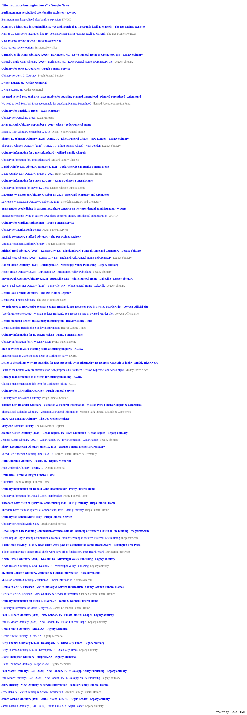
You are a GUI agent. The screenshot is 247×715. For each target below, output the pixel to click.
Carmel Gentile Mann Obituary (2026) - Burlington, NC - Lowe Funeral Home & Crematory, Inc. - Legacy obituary (72, 54)
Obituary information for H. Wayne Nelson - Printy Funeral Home (42, 334)
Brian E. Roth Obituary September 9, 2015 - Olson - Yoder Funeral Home (46, 124)
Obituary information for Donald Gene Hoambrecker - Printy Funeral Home (48, 488)
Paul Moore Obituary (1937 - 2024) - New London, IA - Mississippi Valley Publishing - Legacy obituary (64, 670)
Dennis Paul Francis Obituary (18, 299)
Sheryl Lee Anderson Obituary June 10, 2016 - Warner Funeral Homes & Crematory (53, 446)
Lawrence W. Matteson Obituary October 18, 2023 (30, 201)
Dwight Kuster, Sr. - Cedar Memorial (24, 82)
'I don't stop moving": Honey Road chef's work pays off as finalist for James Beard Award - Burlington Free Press (70, 544)
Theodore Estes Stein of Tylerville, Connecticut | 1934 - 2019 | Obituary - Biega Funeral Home (58, 502)
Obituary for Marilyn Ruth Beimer (21, 229)
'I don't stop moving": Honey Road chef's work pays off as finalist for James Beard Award (52, 551)
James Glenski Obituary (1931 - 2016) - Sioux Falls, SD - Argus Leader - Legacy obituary (55, 698)
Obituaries (7, 481)
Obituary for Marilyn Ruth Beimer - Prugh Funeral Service (37, 222)
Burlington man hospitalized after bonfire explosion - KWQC (38, 12)
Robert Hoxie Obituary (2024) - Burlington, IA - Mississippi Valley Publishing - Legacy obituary (59, 264)
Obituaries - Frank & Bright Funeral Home (28, 474)
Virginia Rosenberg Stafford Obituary (22, 243)
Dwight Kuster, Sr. (12, 89)
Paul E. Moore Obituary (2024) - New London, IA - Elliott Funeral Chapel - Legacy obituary (57, 614)
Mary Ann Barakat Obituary (17, 425)
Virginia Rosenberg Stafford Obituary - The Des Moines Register (41, 236)
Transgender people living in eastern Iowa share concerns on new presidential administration (54, 215)
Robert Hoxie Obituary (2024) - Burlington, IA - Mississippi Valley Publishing (46, 271)
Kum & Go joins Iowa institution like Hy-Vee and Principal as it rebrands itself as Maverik (53, 33)
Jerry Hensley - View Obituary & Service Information (32, 691)
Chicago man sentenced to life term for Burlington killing (34, 383)
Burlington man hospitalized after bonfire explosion (31, 19)
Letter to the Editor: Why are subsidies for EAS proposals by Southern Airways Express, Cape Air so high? (62, 369)
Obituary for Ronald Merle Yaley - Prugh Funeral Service (36, 516)
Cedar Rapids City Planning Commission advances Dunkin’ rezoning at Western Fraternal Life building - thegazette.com (75, 530)
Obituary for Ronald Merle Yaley (20, 523)
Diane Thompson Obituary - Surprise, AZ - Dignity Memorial (39, 656)
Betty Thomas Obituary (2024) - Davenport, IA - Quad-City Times (39, 649)
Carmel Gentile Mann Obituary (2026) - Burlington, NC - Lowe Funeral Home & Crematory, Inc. (57, 61)
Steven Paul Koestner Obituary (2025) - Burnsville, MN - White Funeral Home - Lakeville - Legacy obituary (67, 278)
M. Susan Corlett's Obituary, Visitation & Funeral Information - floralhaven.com (50, 572)
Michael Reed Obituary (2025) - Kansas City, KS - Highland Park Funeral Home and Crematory (56, 257)
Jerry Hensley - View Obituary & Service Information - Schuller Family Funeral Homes (55, 684)
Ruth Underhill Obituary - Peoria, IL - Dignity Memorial (36, 460)
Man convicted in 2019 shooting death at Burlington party (34, 355)
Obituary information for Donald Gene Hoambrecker (31, 495)
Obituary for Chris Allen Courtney (21, 397)
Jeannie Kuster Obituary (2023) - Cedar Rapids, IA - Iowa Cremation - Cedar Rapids (49, 439)
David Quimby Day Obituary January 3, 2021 (27, 173)
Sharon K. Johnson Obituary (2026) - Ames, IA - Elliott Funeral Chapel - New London (50, 145)
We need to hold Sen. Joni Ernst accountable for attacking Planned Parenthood (46, 103)
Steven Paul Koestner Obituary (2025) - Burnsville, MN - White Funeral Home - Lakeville (53, 285)
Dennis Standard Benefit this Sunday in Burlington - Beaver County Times (46, 320)
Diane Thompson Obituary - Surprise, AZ (25, 663)
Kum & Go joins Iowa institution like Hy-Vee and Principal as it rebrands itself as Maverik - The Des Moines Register (73, 26)
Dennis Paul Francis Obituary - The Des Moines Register (36, 292)
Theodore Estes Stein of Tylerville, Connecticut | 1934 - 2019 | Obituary (42, 509)
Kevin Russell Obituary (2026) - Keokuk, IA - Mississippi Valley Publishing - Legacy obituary (58, 558)
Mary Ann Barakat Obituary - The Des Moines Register (35, 418)
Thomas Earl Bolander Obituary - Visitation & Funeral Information (39, 411)
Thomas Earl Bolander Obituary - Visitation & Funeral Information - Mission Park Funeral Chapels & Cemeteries (71, 404)
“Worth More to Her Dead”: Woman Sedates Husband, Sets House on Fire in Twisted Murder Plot (57, 313)
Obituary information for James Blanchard (25, 159)
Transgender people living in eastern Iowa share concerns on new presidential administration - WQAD (63, 208)
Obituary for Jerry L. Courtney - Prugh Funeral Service (35, 68)
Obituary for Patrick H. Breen (18, 117)
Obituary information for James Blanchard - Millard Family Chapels (43, 152)
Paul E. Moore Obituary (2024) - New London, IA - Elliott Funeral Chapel (44, 621)
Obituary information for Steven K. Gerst (25, 187)
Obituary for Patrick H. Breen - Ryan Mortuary (30, 110)
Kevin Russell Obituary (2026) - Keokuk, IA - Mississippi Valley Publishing (45, 565)
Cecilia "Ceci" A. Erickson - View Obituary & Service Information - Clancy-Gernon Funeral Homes (62, 586)
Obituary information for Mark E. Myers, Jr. (26, 607)
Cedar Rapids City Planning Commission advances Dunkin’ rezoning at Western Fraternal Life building (60, 537)
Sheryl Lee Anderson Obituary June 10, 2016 (27, 453)
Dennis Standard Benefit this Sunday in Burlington (30, 327)
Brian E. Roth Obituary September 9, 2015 (25, 131)
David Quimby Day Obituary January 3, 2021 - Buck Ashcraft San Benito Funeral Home (55, 166)
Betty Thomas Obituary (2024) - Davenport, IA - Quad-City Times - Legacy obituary (52, 642)
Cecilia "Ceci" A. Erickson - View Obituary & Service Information (39, 593)
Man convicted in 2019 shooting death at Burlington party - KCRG (42, 348)
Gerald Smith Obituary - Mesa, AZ (21, 635)
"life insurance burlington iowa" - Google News (35, 5)
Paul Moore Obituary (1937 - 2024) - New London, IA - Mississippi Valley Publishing (50, 677)
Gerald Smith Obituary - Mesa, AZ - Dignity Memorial (34, 628)
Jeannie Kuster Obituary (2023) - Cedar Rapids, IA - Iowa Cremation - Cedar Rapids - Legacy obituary (64, 432)
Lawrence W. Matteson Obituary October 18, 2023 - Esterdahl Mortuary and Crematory (55, 194)
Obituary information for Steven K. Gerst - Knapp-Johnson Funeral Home (47, 180)
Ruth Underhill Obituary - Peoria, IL (22, 467)
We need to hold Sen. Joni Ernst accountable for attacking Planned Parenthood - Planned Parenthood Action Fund (71, 96)
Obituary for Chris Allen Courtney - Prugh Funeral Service (37, 390)
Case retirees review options (17, 47)
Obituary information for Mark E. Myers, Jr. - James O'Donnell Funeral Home (49, 600)
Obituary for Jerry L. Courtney (19, 75)
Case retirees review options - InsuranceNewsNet (31, 40)
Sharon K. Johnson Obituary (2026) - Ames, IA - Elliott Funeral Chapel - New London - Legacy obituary (65, 138)
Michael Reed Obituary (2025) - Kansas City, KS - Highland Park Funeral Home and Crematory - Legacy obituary (71, 250)
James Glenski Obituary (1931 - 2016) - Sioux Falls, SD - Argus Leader (42, 705)
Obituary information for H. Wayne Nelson (26, 341)
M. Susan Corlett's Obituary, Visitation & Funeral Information (36, 579)
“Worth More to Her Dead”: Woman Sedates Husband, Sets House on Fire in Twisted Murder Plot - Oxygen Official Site (74, 306)
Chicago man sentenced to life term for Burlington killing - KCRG (41, 376)
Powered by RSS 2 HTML (230, 711)
